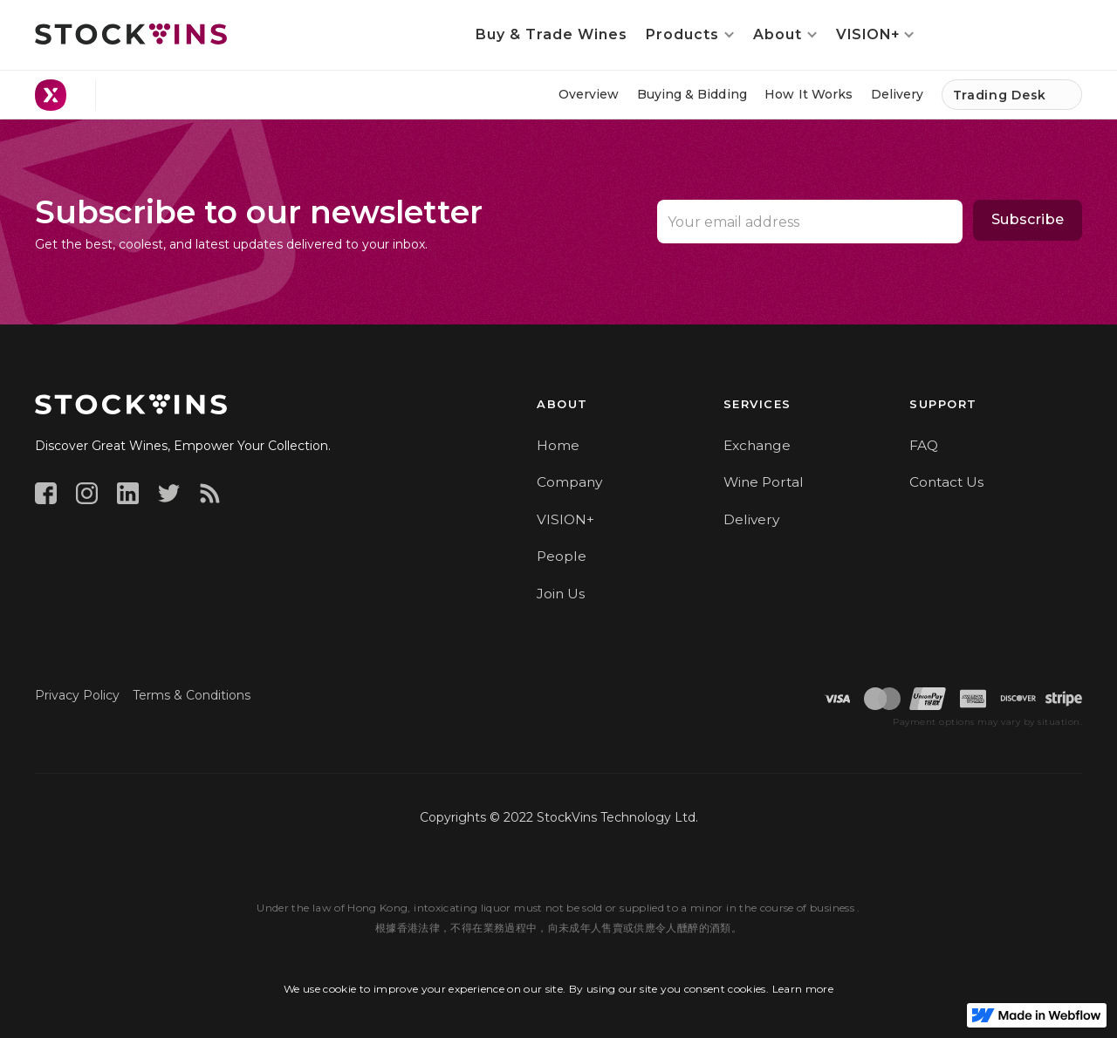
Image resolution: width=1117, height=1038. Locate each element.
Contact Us (946, 482)
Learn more (803, 988)
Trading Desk (999, 95)
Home (558, 445)
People (561, 556)
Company (569, 482)
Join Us (561, 593)
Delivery (751, 519)
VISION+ (565, 519)
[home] (131, 34)
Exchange (757, 445)
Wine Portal (763, 482)
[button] (690, 35)
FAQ (923, 445)
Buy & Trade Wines (551, 34)
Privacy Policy (77, 695)
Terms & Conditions (191, 695)
